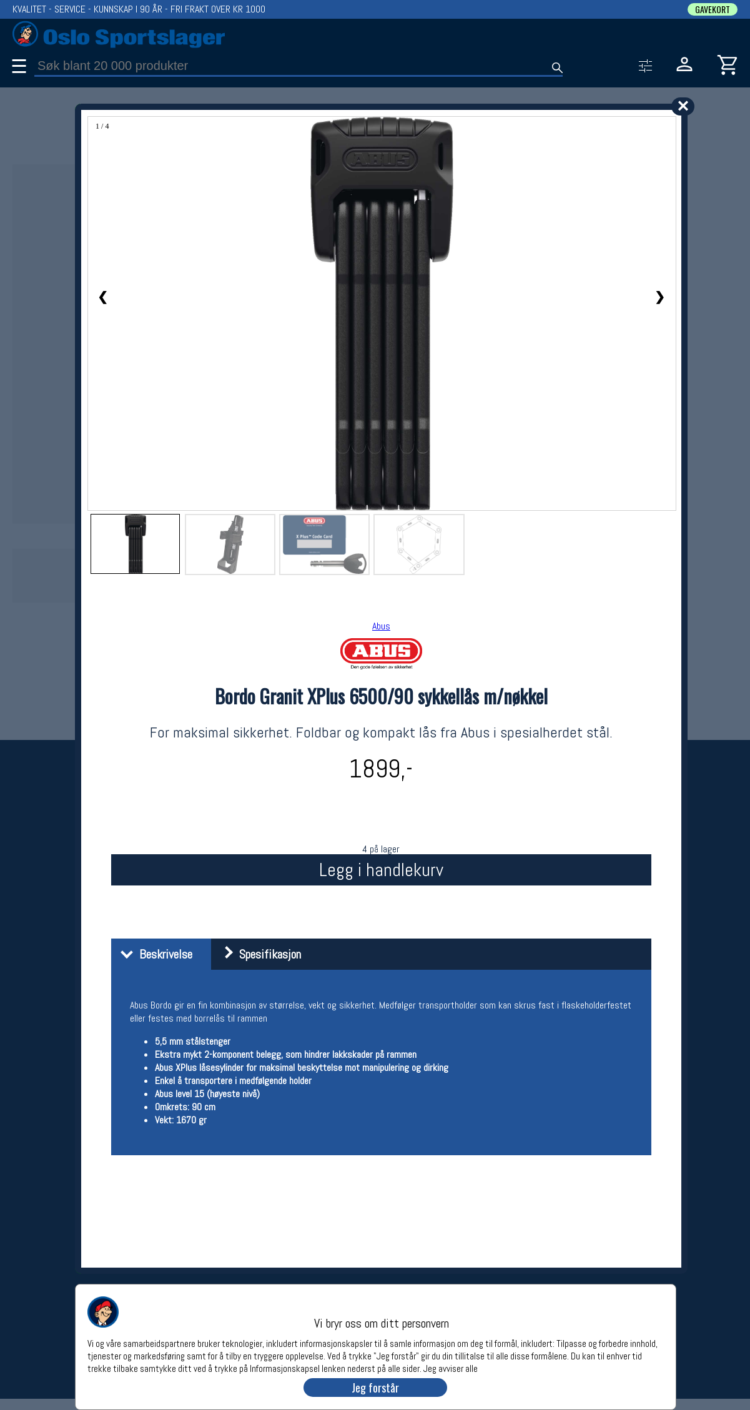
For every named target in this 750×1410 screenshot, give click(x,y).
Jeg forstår (375, 1387)
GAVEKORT (712, 9)
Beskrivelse (153, 954)
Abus (381, 626)
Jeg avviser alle (450, 1368)
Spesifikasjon (257, 954)
